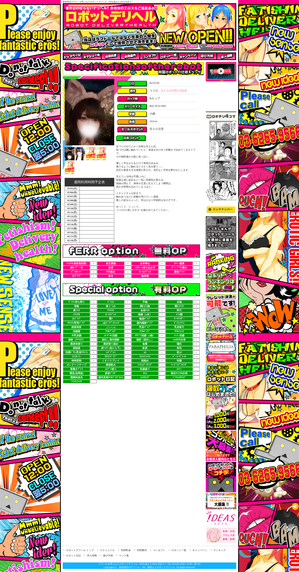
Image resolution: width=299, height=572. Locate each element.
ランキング (219, 550)
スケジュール (107, 550)
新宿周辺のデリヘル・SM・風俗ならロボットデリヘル (147, 567)
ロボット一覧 (178, 550)
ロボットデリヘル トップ (80, 550)
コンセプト (159, 550)
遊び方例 (108, 555)
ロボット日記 (73, 555)
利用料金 (126, 550)
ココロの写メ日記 (174, 90)
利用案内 (142, 550)
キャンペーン (199, 550)
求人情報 (92, 555)
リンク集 (124, 555)
